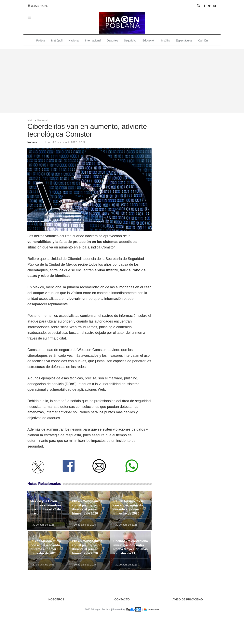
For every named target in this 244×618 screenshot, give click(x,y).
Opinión (203, 40)
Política (40, 40)
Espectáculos (184, 40)
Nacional (73, 40)
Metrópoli (57, 40)
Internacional (93, 40)
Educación (148, 40)
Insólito (165, 40)
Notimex (32, 142)
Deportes (112, 40)
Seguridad (130, 40)
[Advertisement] (122, 81)
